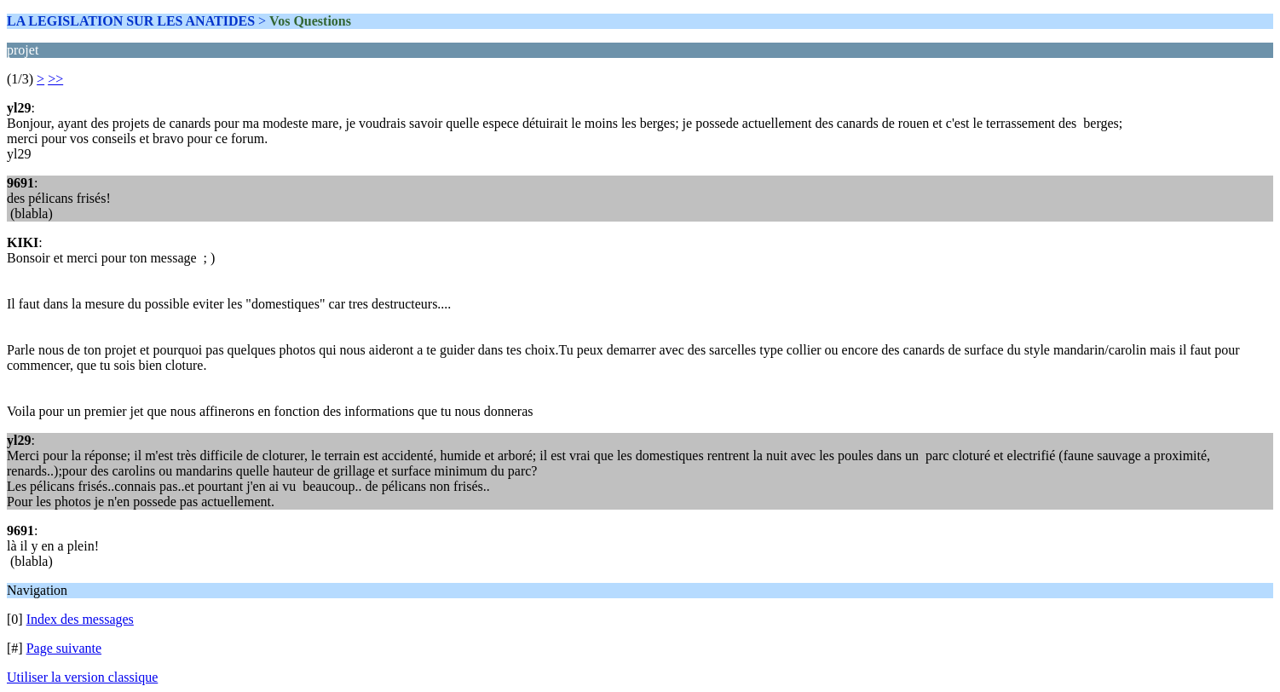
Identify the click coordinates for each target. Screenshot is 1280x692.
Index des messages (80, 619)
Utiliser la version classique (82, 677)
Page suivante (63, 648)
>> (55, 79)
